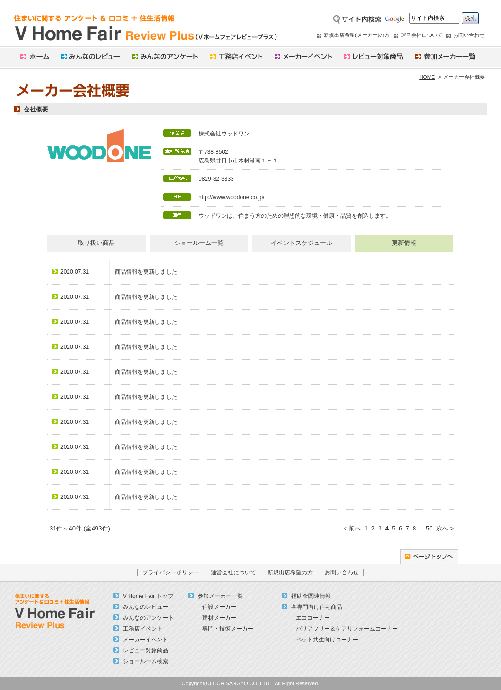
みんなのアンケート (148, 617)
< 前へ (352, 528)
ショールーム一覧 (199, 242)
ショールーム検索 (145, 661)
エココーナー (313, 617)
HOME (427, 77)
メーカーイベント (145, 639)
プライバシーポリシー (170, 572)
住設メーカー (219, 607)
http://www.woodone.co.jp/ (231, 197)
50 (429, 528)
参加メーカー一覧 (220, 596)
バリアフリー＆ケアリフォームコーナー (347, 628)
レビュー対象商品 (145, 650)
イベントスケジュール (301, 242)
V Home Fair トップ (148, 596)
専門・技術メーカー (227, 628)
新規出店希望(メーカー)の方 (356, 35)
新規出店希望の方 (290, 572)
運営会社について (421, 35)
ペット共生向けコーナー (327, 639)
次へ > (445, 528)
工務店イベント (143, 628)
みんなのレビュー (145, 607)
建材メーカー (219, 617)
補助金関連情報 (311, 596)
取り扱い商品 (96, 242)
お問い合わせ (468, 35)
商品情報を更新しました (146, 272)
